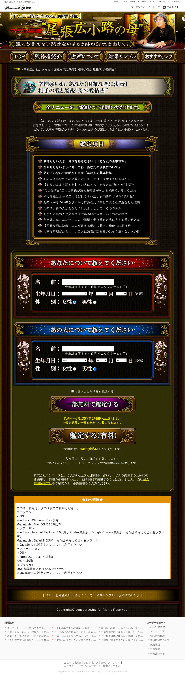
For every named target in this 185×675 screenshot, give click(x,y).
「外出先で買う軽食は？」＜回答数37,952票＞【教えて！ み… (41, 640)
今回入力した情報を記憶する (94, 391)
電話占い (105, 662)
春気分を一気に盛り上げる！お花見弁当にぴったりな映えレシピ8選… (45, 636)
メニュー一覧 (174, 2)
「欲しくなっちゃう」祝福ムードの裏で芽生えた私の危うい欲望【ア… (46, 632)
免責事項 (155, 644)
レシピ (133, 2)
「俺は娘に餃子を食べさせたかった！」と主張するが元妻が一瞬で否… (140, 632)
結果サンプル (106, 595)
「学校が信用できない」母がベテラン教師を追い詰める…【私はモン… (140, 640)
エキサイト (173, 7)
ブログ (87, 662)
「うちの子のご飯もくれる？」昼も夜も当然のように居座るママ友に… (93, 632)
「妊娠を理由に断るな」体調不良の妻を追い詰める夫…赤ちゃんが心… (140, 636)
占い (152, 2)
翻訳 (78, 662)
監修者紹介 (62, 595)
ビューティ (143, 2)
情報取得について (160, 640)
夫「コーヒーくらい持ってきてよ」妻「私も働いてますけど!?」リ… (45, 628)
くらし (125, 2)
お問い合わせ (157, 626)
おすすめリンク (129, 595)
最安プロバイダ (111, 665)
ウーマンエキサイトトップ (145, 7)
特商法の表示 (157, 653)
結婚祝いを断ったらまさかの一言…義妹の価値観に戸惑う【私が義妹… (140, 628)
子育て (117, 2)
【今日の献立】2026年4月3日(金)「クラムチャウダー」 (84, 628)
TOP (17, 69)
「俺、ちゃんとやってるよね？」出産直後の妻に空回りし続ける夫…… (93, 636)
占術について (84, 595)
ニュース (69, 662)
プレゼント (161, 2)
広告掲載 (155, 649)
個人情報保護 (157, 635)
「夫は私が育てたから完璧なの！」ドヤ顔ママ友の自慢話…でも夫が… (93, 640)
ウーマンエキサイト (90, 665)
